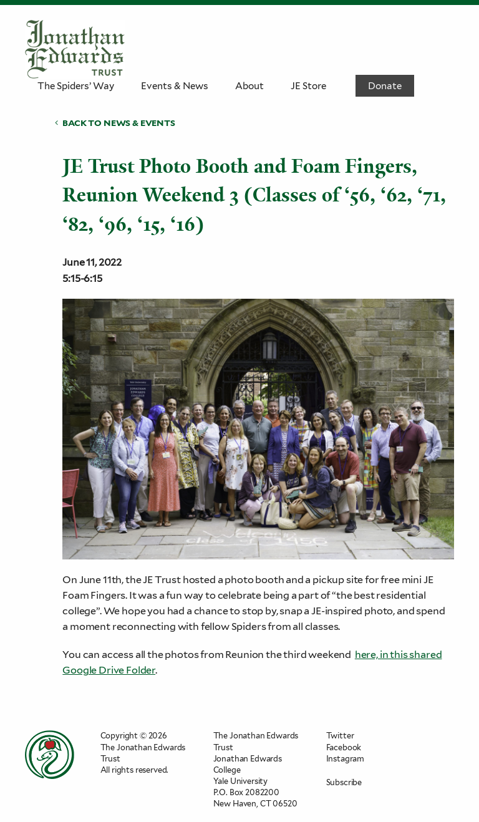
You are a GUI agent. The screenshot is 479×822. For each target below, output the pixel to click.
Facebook (344, 747)
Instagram (345, 758)
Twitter (340, 735)
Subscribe (344, 782)
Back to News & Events (118, 122)
